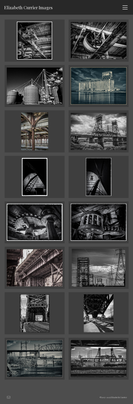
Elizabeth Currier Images (28, 7)
